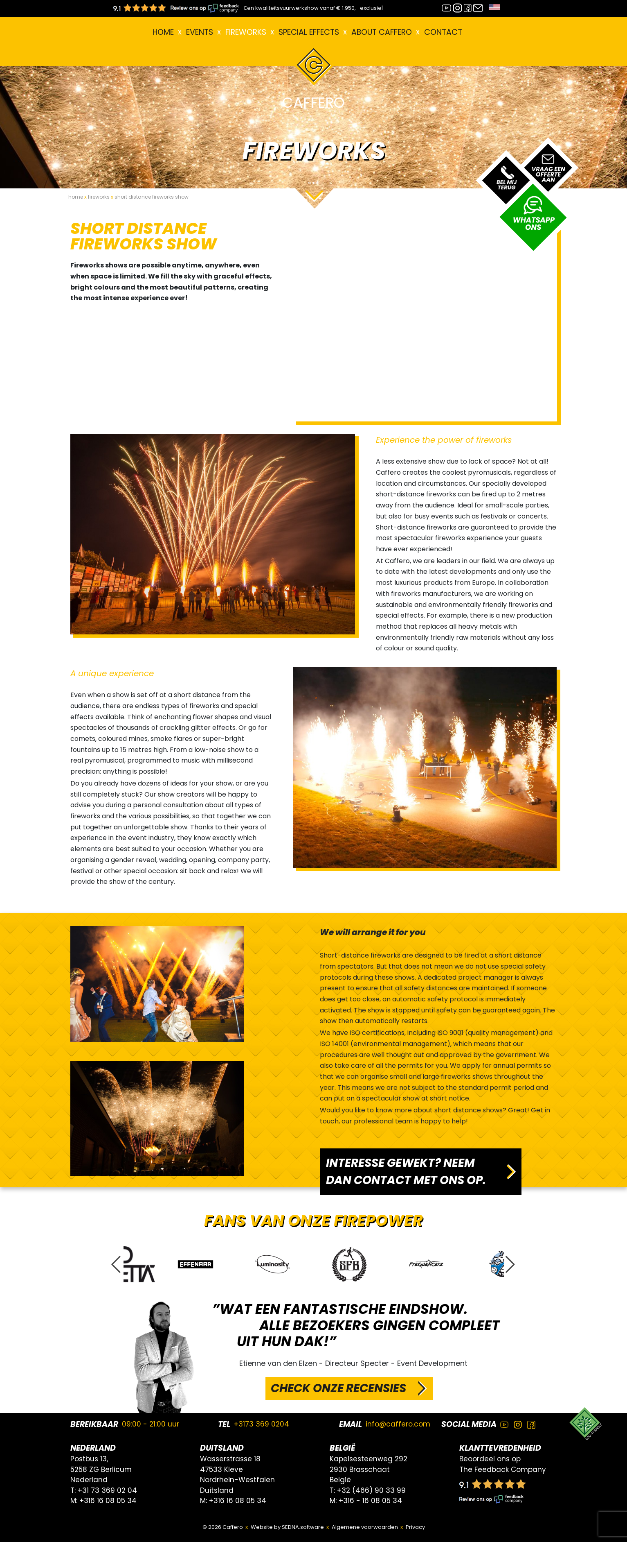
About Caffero (381, 32)
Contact (443, 32)
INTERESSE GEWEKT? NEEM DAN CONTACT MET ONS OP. (406, 1171)
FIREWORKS (245, 32)
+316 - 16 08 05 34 (370, 1501)
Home (163, 32)
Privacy (415, 1527)
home (75, 196)
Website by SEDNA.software (287, 1527)
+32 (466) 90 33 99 (371, 1490)
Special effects (309, 32)
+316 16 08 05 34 (108, 1501)
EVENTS (199, 32)
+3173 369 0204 (261, 1424)
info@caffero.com (398, 1424)
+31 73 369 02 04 (107, 1490)
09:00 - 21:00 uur (150, 1424)
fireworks (99, 196)
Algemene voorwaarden (365, 1527)
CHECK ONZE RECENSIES (338, 1388)
